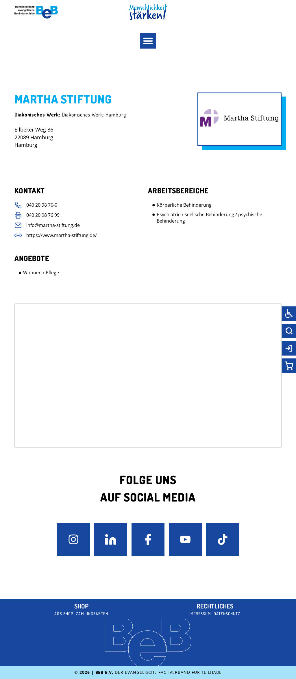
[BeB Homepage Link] (148, 12)
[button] (148, 41)
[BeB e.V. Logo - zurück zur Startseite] (36, 12)
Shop (81, 606)
